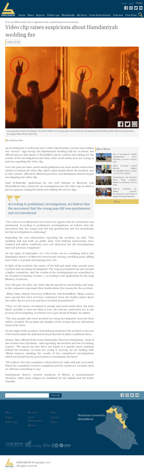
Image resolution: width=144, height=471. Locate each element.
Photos (32, 425)
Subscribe (55, 395)
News (8, 412)
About (53, 422)
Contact (54, 417)
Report (9, 417)
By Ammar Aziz (14, 140)
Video (53, 412)
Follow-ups (11, 422)
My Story (33, 412)
